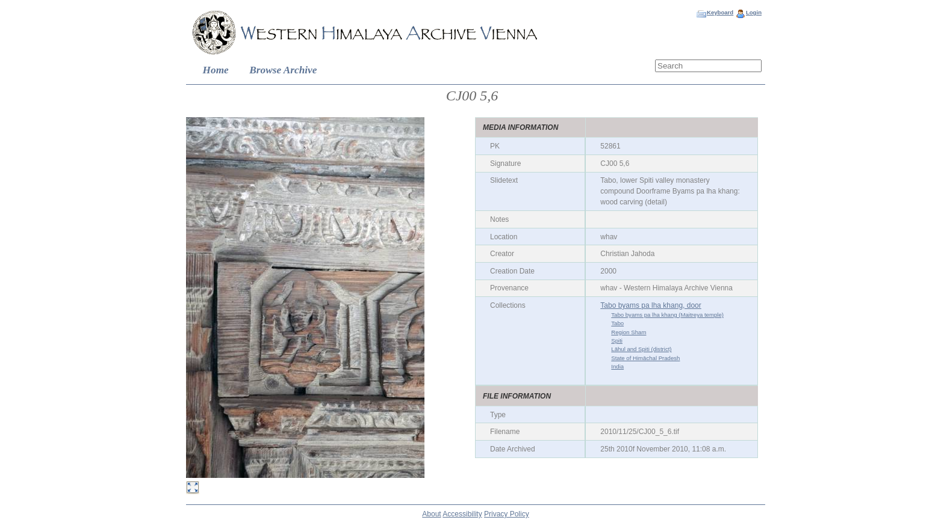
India (617, 366)
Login (754, 12)
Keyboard (720, 12)
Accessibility (462, 514)
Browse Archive (283, 70)
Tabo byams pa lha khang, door (650, 305)
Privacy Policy (506, 514)
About (431, 514)
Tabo (617, 323)
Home (216, 70)
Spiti (617, 340)
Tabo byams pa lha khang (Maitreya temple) (667, 314)
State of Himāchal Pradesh (645, 358)
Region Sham (628, 332)
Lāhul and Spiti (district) (641, 349)
